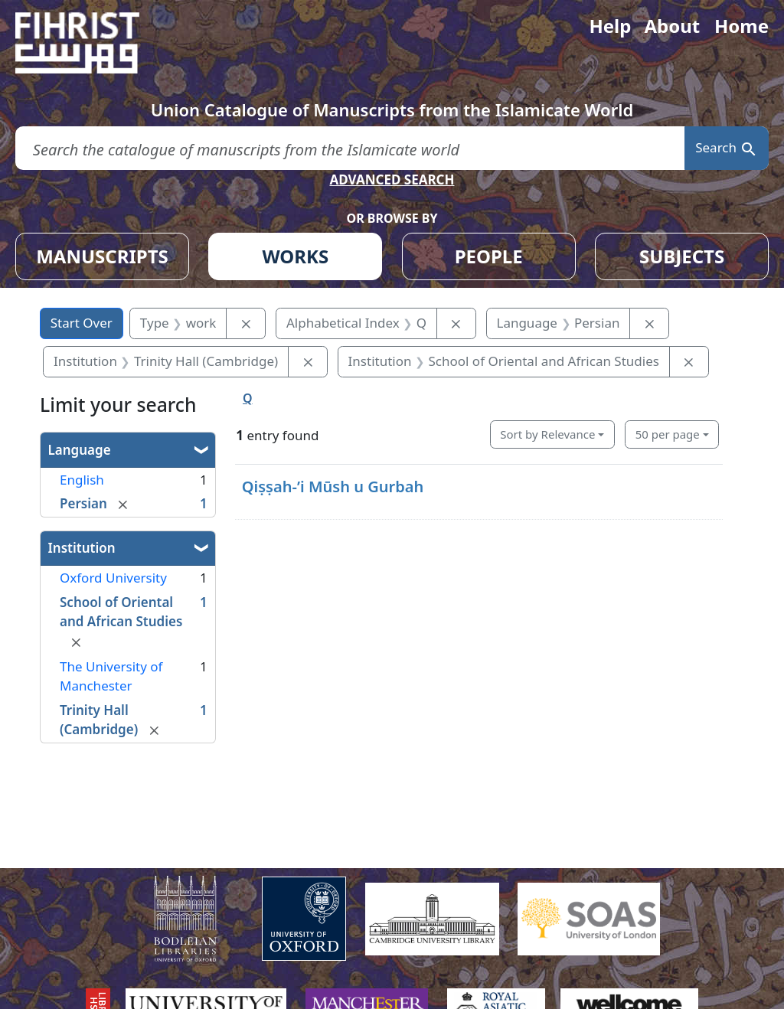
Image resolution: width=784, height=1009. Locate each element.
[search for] (350, 148)
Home (741, 25)
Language (79, 450)
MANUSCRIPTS (102, 256)
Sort (547, 434)
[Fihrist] (91, 42)
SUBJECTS (681, 256)
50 (667, 434)
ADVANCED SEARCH (391, 179)
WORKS (295, 256)
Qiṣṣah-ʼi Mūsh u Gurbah (333, 486)
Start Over (82, 322)
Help (610, 25)
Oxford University (113, 577)
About (672, 25)
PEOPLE (489, 256)
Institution (82, 548)
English (82, 479)
